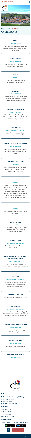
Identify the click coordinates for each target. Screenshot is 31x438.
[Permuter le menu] (29, 2)
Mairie (8, 28)
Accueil (3, 28)
